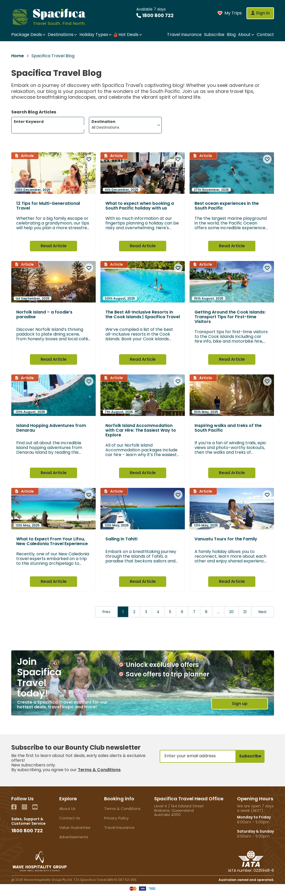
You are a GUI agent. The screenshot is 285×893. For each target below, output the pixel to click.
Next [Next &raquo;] (263, 611)
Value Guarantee (74, 827)
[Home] (53, 16)
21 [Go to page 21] (244, 611)
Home (17, 56)
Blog (231, 35)
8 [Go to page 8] (206, 611)
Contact (265, 35)
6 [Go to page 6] (182, 611)
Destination (103, 121)
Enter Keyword (49, 124)
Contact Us (69, 818)
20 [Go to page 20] (231, 611)
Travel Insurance (184, 35)
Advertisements (73, 837)
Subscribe (214, 35)
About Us (67, 808)
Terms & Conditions (99, 770)
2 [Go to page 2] (134, 611)
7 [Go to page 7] (194, 611)
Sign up (240, 704)
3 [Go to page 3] (146, 611)
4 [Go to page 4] (158, 611)
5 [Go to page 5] (170, 611)
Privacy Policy (116, 818)
